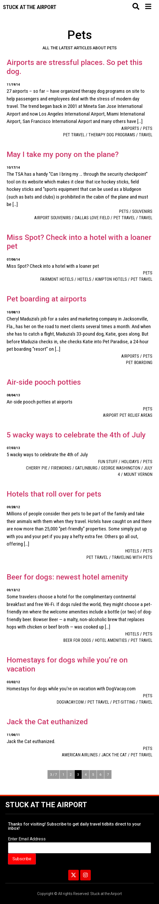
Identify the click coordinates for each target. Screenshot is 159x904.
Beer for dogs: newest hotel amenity (67, 577)
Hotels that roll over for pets (54, 494)
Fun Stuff (108, 461)
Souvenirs (142, 211)
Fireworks (61, 468)
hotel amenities (111, 640)
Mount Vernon (138, 474)
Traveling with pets (132, 557)
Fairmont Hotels (57, 279)
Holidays (130, 461)
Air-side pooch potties (44, 382)
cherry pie (36, 468)
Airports (130, 128)
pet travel (74, 134)
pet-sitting (124, 702)
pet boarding (139, 362)
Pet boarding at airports (47, 299)
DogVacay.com (70, 702)
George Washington (120, 468)
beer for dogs (77, 640)
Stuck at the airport (29, 7)
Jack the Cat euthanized (47, 721)
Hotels (84, 279)
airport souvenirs (52, 217)
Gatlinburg (86, 468)
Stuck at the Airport (46, 805)
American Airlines (80, 754)
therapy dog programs (111, 134)
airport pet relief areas (127, 415)
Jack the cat (114, 754)
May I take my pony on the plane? (63, 154)
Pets (147, 128)
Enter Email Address (27, 839)
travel (145, 134)
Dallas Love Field (92, 217)
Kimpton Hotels (111, 279)
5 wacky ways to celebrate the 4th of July (76, 435)
